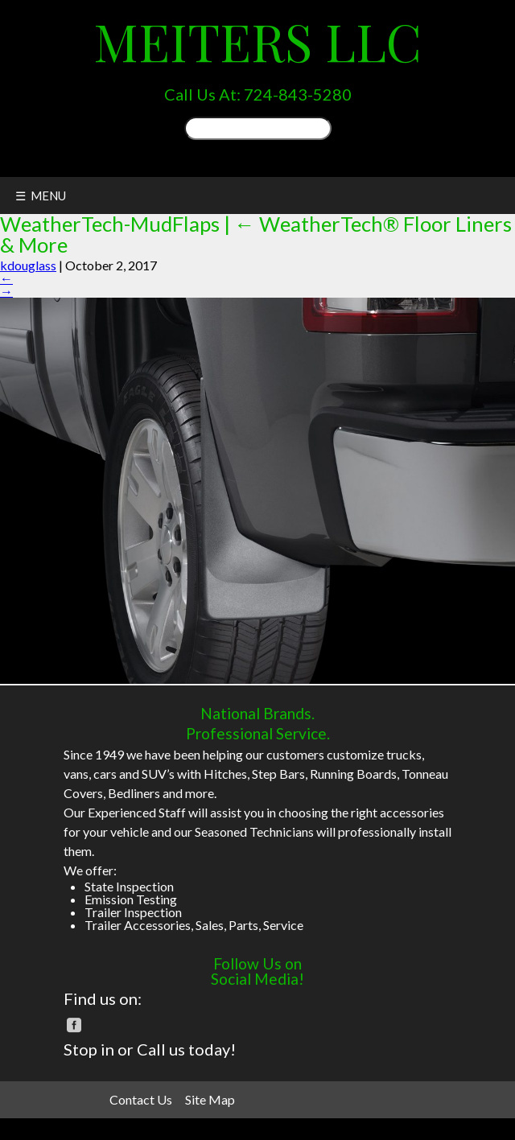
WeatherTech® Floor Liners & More (256, 234)
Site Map (210, 1099)
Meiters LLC (257, 40)
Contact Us (140, 1099)
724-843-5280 (298, 94)
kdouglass (28, 265)
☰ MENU (40, 195)
